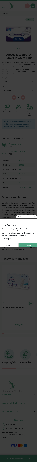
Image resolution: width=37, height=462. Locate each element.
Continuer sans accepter (26, 217)
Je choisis (9, 245)
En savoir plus (6, 239)
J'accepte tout (27, 245)
